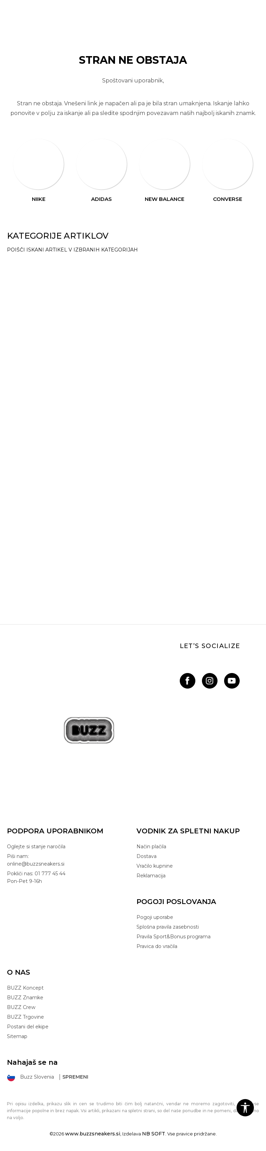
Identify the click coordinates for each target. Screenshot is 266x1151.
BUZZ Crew (21, 1007)
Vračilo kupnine (154, 866)
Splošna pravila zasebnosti (167, 927)
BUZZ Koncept (25, 988)
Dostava (146, 856)
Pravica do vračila (156, 946)
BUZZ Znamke (25, 997)
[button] (245, 1107)
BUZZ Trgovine (25, 1017)
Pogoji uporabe (154, 917)
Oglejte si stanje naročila (36, 846)
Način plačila (151, 846)
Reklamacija (151, 876)
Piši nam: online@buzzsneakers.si (35, 860)
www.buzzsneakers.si (92, 1134)
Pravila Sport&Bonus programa (173, 936)
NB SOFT (153, 1134)
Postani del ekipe (27, 1027)
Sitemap (17, 1036)
